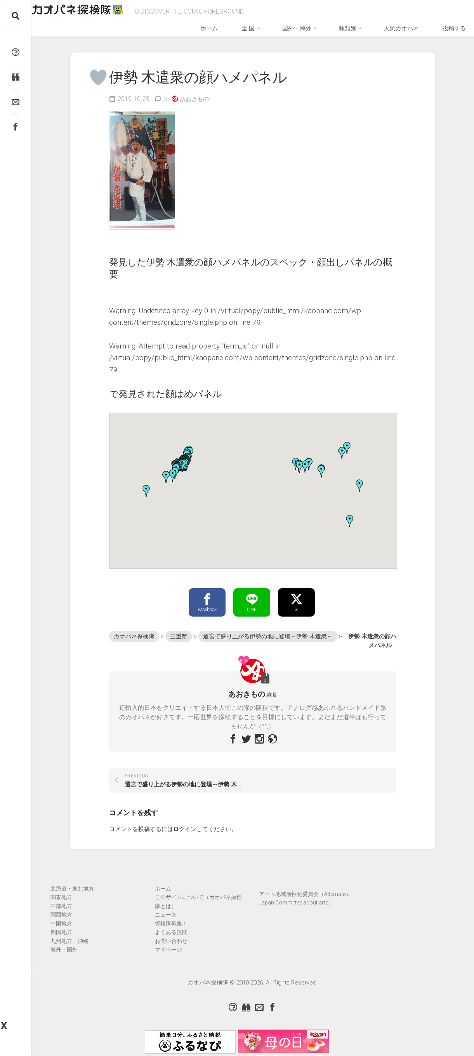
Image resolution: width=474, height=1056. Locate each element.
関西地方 (61, 922)
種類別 (362, 31)
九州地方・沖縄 (69, 949)
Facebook (207, 609)
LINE (251, 609)
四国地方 (61, 940)
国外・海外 (322, 31)
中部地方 (61, 914)
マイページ (168, 957)
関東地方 (61, 905)
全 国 (285, 31)
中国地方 (61, 931)
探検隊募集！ (171, 931)
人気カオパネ (405, 31)
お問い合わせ (171, 949)
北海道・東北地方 (72, 896)
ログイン (184, 836)
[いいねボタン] (95, 83)
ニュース (166, 922)
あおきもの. (196, 104)
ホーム (259, 31)
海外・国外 (64, 957)
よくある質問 (171, 940)
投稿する (446, 31)
